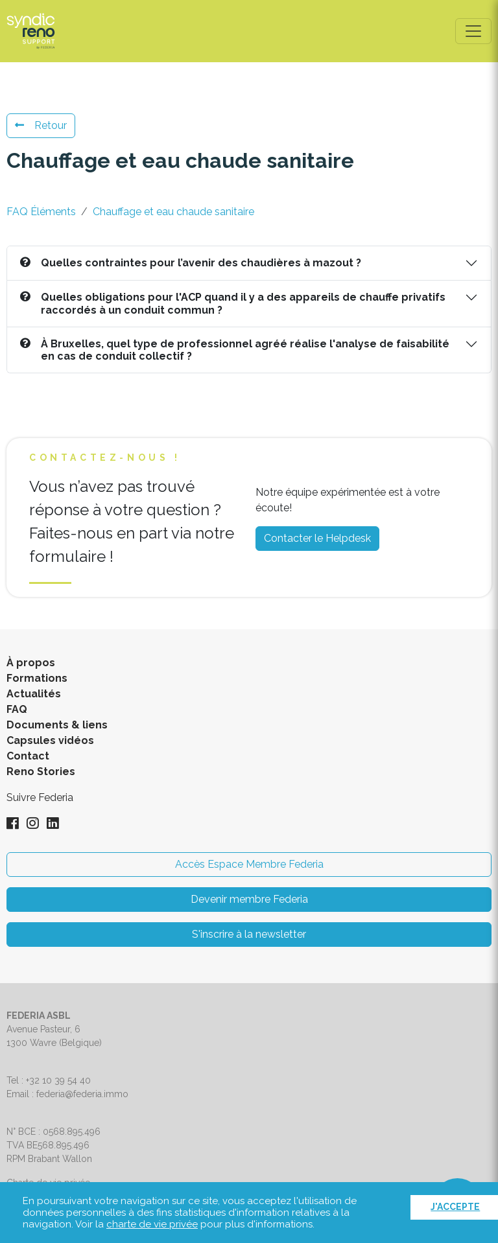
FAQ (16, 709)
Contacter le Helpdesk (317, 538)
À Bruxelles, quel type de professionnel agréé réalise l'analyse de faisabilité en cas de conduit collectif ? (234, 350)
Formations (36, 678)
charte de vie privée (152, 1224)
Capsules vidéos (50, 740)
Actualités (33, 694)
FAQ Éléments (41, 211)
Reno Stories (40, 771)
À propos (30, 662)
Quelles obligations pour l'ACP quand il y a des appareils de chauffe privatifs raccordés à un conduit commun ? (232, 303)
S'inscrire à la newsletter (249, 934)
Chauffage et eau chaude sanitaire (173, 211)
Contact (27, 756)
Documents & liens (57, 725)
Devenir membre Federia (249, 899)
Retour (41, 125)
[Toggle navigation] (473, 31)
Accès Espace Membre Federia (249, 864)
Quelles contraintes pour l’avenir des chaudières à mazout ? (190, 263)
